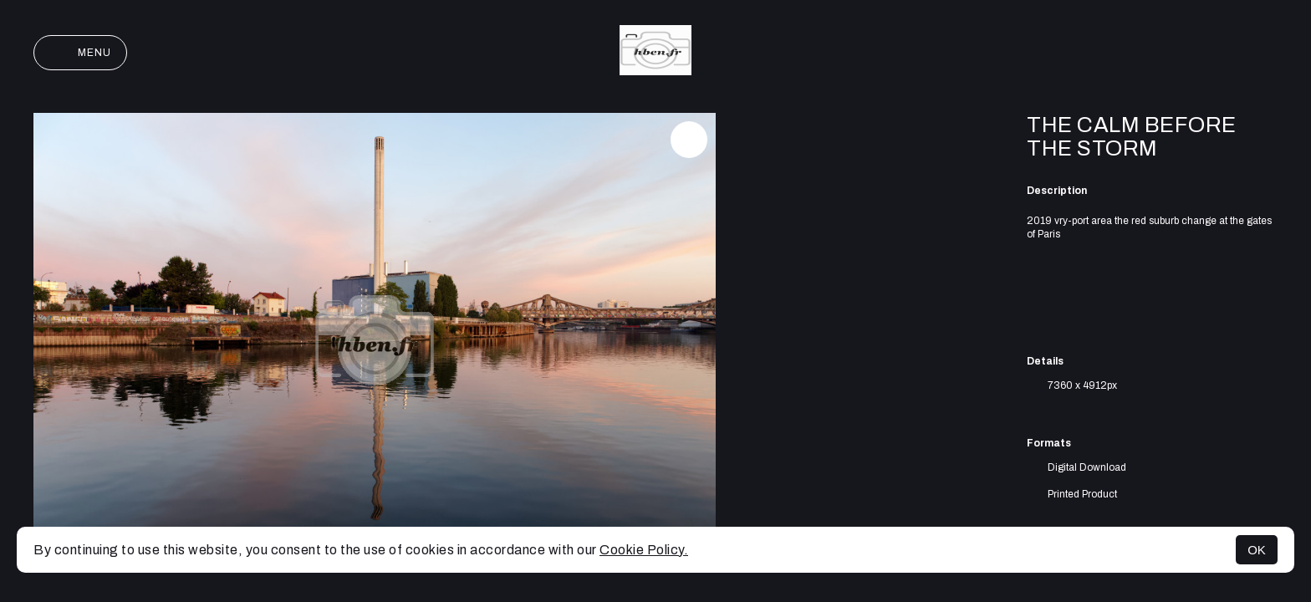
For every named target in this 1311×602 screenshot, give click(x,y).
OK (1256, 550)
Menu (80, 53)
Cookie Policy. (643, 550)
